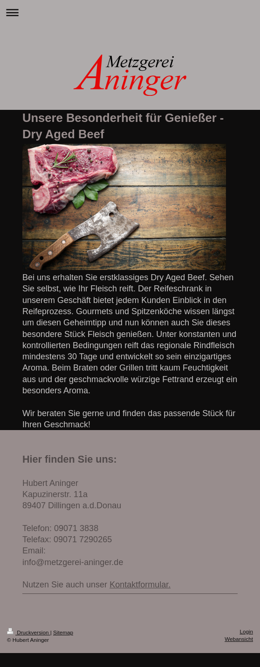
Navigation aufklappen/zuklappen (130, 12)
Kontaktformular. (140, 584)
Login (246, 631)
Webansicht (239, 639)
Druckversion (28, 632)
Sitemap (63, 632)
